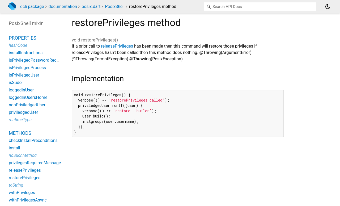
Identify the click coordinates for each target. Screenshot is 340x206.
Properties (22, 38)
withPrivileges (22, 192)
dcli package (32, 6)
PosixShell (115, 6)
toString (16, 185)
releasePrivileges (117, 46)
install (14, 147)
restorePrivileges (24, 177)
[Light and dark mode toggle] (328, 6)
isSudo (15, 82)
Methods (20, 133)
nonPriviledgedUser (27, 104)
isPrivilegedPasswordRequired (37, 60)
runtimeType (20, 119)
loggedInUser (21, 90)
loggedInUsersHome (28, 97)
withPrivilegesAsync (28, 200)
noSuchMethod (23, 155)
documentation (62, 6)
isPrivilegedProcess (27, 67)
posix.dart (91, 6)
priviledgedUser (23, 112)
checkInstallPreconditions (33, 140)
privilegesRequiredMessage (35, 162)
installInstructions (25, 52)
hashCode (18, 45)
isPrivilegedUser (24, 75)
